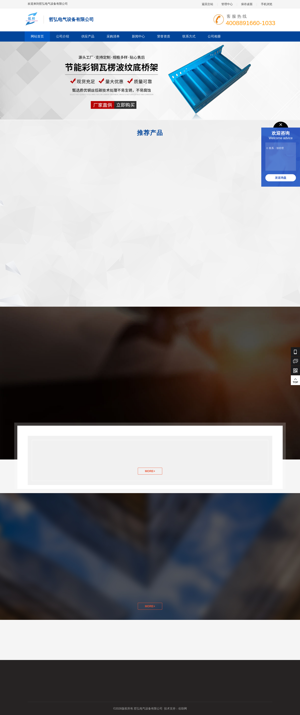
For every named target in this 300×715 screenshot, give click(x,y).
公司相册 (214, 36)
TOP (295, 345)
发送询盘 (280, 177)
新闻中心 (138, 36)
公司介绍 (62, 36)
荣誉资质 (163, 36)
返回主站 (207, 4)
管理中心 (227, 4)
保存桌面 (247, 4)
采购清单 (113, 36)
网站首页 (37, 36)
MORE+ (150, 471)
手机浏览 (266, 4)
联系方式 (188, 36)
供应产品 (87, 36)
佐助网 (182, 708)
